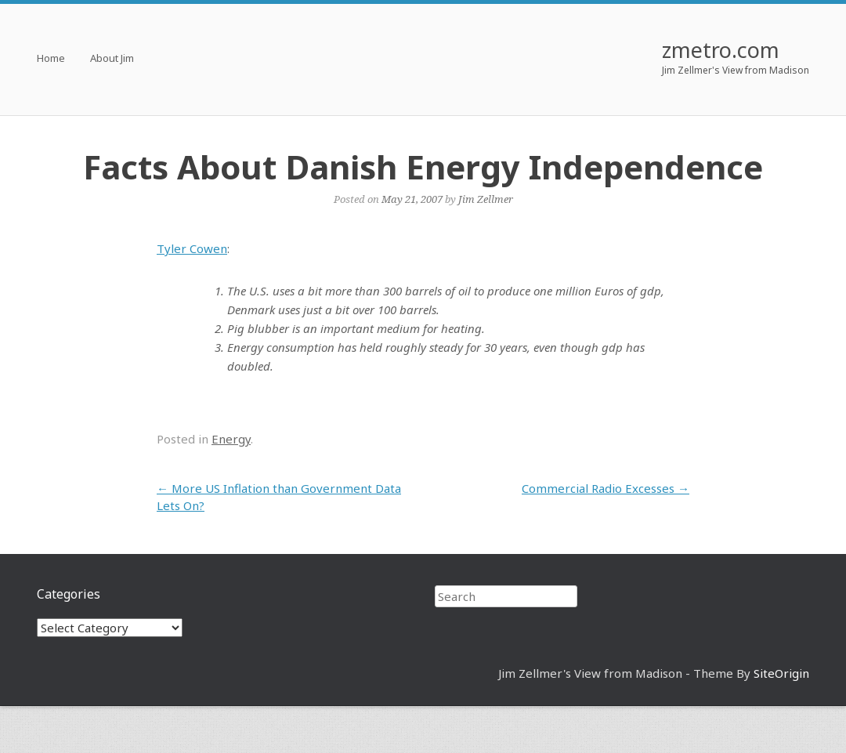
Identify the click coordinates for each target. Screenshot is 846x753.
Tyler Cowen (192, 248)
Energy (231, 439)
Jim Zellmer (485, 199)
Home (51, 59)
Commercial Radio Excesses (605, 488)
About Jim (112, 59)
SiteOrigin (781, 673)
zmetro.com (720, 49)
